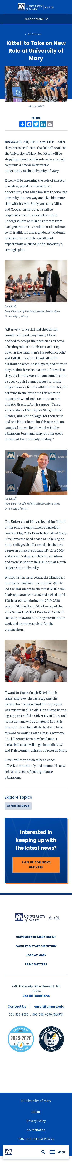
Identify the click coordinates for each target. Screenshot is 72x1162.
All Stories (34, 34)
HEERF (36, 1112)
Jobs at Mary (36, 955)
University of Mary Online (36, 937)
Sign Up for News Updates (36, 864)
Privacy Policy (35, 1121)
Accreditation (36, 1130)
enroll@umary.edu (49, 1006)
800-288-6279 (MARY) (47, 1014)
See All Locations (36, 996)
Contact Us (17, 1006)
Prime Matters (36, 964)
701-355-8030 (18, 1014)
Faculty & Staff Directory (36, 946)
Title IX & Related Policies (36, 1139)
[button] (43, 1152)
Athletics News (18, 806)
